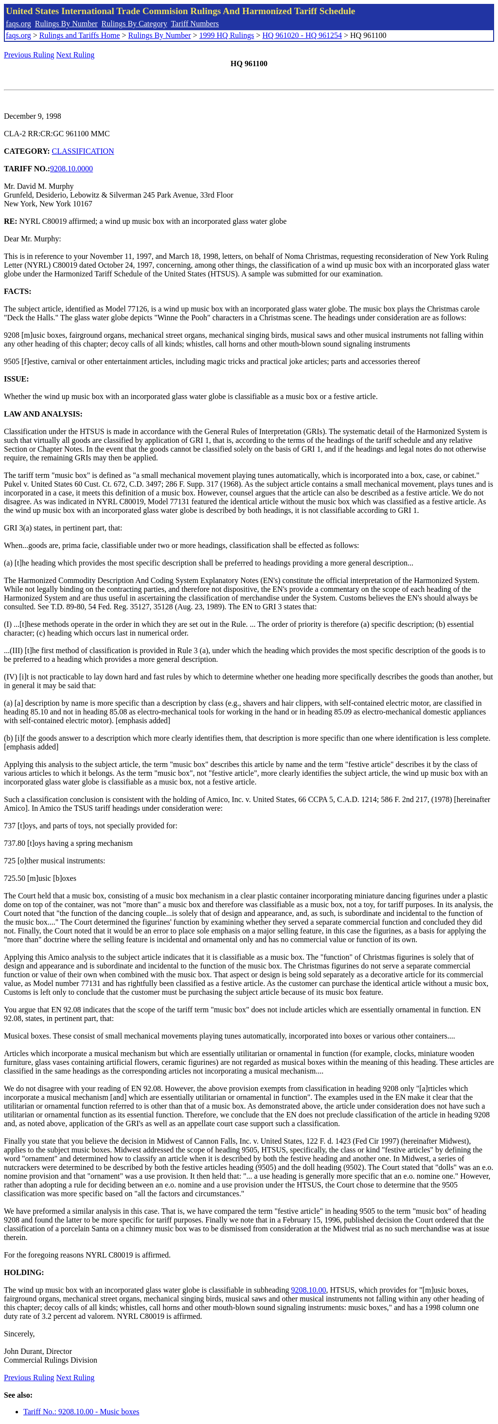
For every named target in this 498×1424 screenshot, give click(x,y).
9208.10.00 (308, 1290)
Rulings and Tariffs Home (79, 35)
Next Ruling (75, 55)
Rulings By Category (134, 23)
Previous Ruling (29, 55)
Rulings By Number (66, 23)
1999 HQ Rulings (226, 35)
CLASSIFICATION (83, 151)
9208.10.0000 (71, 168)
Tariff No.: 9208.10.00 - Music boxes (81, 1411)
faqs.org (18, 23)
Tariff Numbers (195, 23)
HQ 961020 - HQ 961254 (302, 35)
